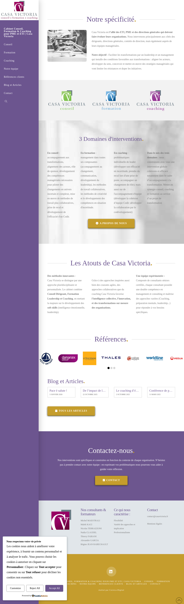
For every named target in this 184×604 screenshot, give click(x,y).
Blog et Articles (136, 584)
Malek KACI (86, 524)
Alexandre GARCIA (90, 540)
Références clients (111, 584)
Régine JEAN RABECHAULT (94, 544)
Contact (155, 584)
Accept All (54, 588)
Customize (15, 588)
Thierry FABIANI (89, 536)
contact (111, 480)
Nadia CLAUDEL (89, 532)
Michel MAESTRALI (90, 520)
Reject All (35, 588)
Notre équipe (88, 584)
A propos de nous (111, 223)
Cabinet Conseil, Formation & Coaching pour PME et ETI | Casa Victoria (97, 581)
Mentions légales (154, 524)
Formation (163, 581)
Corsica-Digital (116, 590)
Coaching (71, 584)
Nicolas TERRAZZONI (91, 528)
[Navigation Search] (19, 102)
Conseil (149, 581)
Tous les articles (71, 410)
